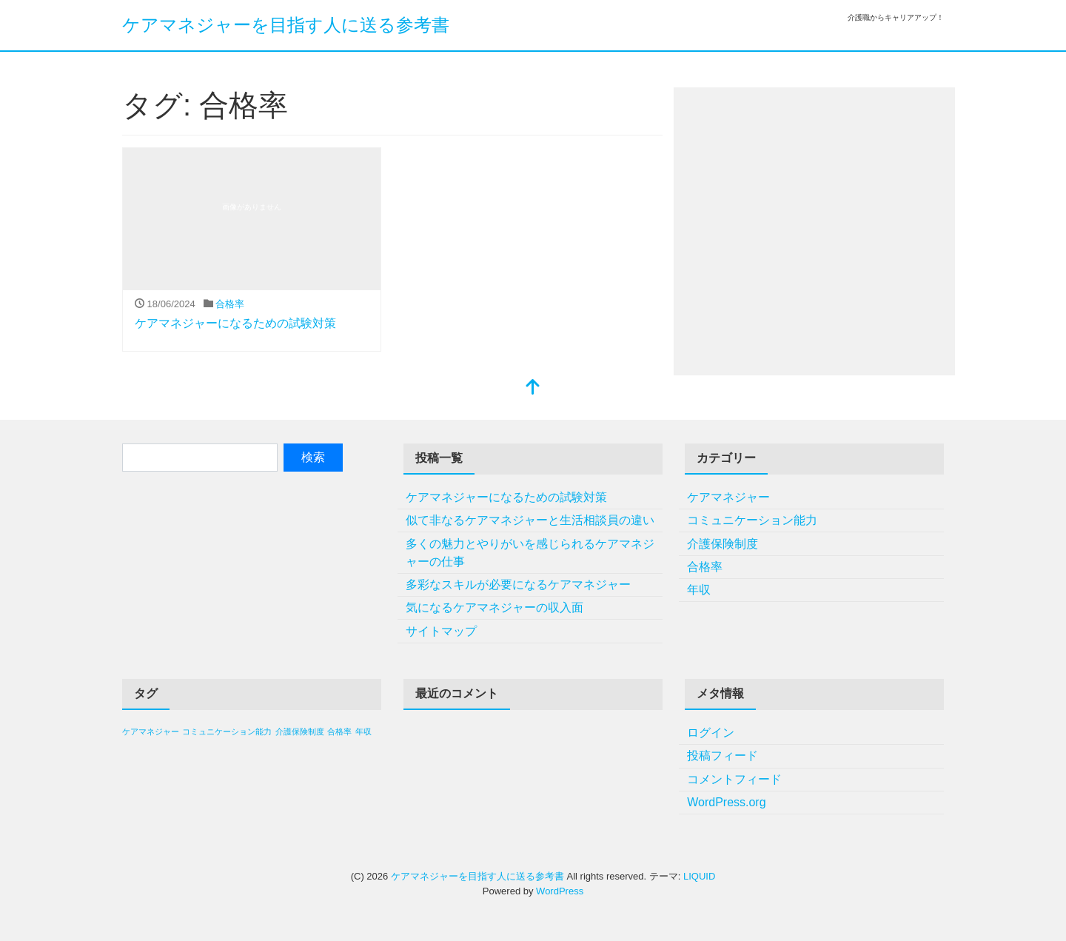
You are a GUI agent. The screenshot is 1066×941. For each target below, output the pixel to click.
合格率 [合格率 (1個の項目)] (339, 731)
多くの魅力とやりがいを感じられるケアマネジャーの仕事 (530, 553)
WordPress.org (726, 802)
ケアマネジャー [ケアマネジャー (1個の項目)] (150, 731)
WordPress (559, 891)
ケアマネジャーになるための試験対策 (235, 323)
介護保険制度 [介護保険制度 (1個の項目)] (299, 731)
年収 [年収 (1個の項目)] (363, 731)
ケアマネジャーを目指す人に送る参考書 (285, 25)
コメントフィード (734, 779)
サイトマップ (441, 631)
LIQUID (699, 876)
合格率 (229, 303)
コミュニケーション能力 (752, 520)
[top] (533, 388)
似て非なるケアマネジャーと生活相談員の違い (530, 520)
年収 (699, 589)
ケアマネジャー (728, 497)
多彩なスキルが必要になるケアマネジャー (518, 584)
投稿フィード (722, 755)
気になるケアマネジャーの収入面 (494, 607)
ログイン (710, 732)
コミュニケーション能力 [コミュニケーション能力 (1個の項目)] (227, 731)
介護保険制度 (722, 544)
